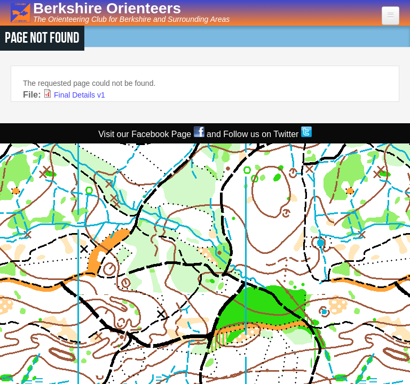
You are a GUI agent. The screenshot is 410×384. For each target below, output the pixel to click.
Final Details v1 (79, 95)
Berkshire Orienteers (107, 8)
